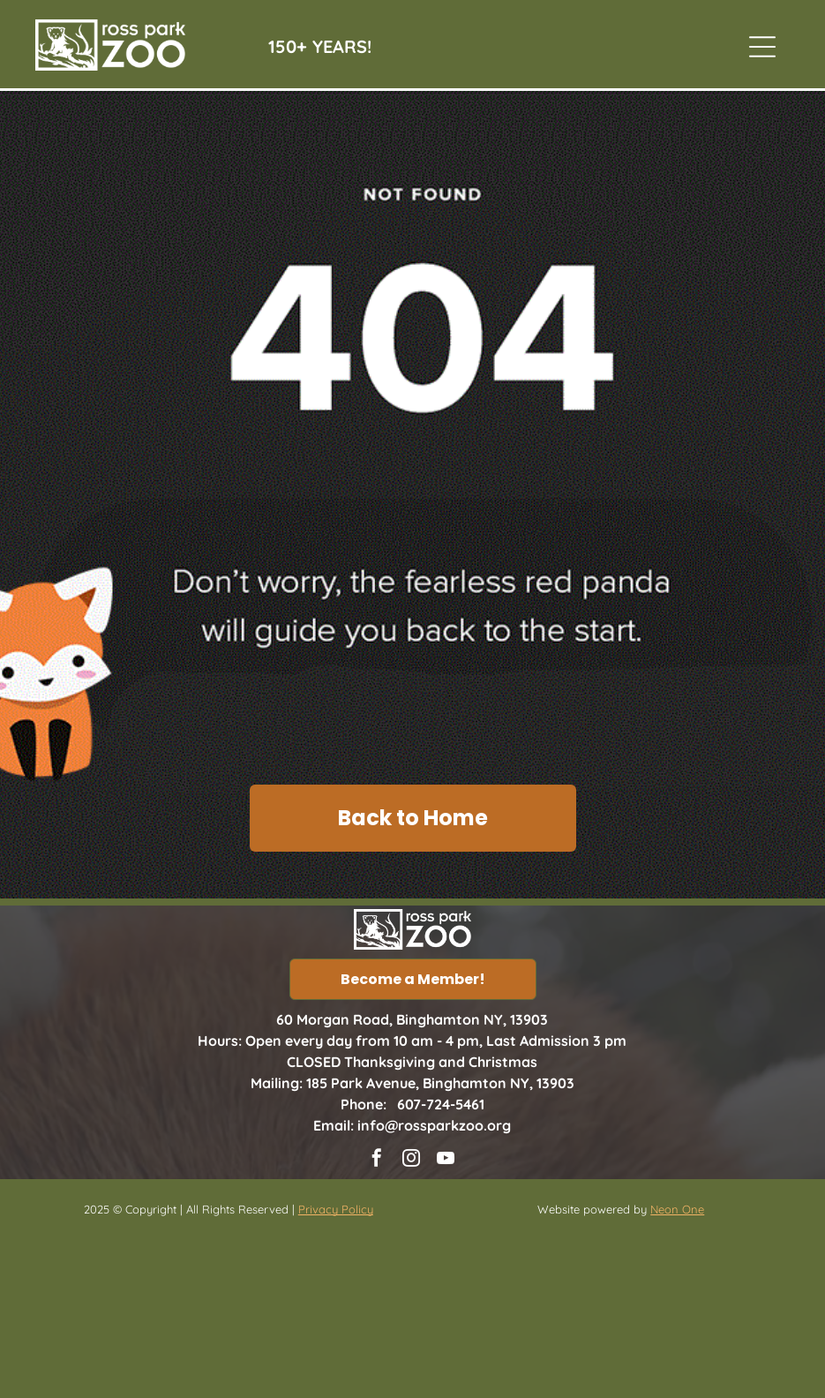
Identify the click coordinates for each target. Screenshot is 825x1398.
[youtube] (445, 1160)
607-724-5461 (440, 1104)
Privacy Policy (335, 1209)
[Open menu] (762, 47)
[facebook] (377, 1160)
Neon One (677, 1209)
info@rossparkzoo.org (434, 1125)
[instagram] (411, 1160)
